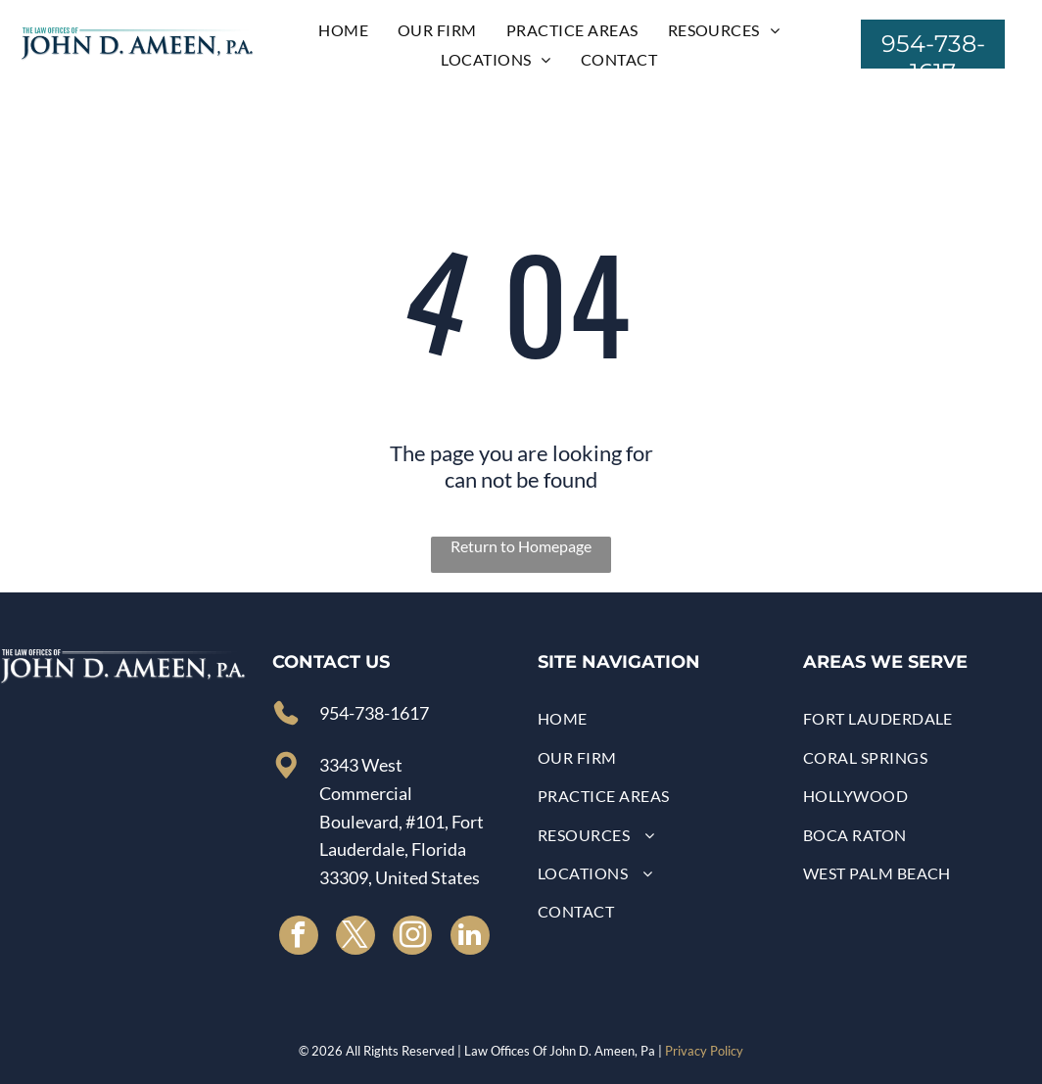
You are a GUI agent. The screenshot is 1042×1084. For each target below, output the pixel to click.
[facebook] (298, 938)
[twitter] (355, 938)
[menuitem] (343, 30)
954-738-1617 (374, 713)
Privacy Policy (704, 1051)
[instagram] (412, 938)
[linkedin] (470, 938)
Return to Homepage (521, 546)
